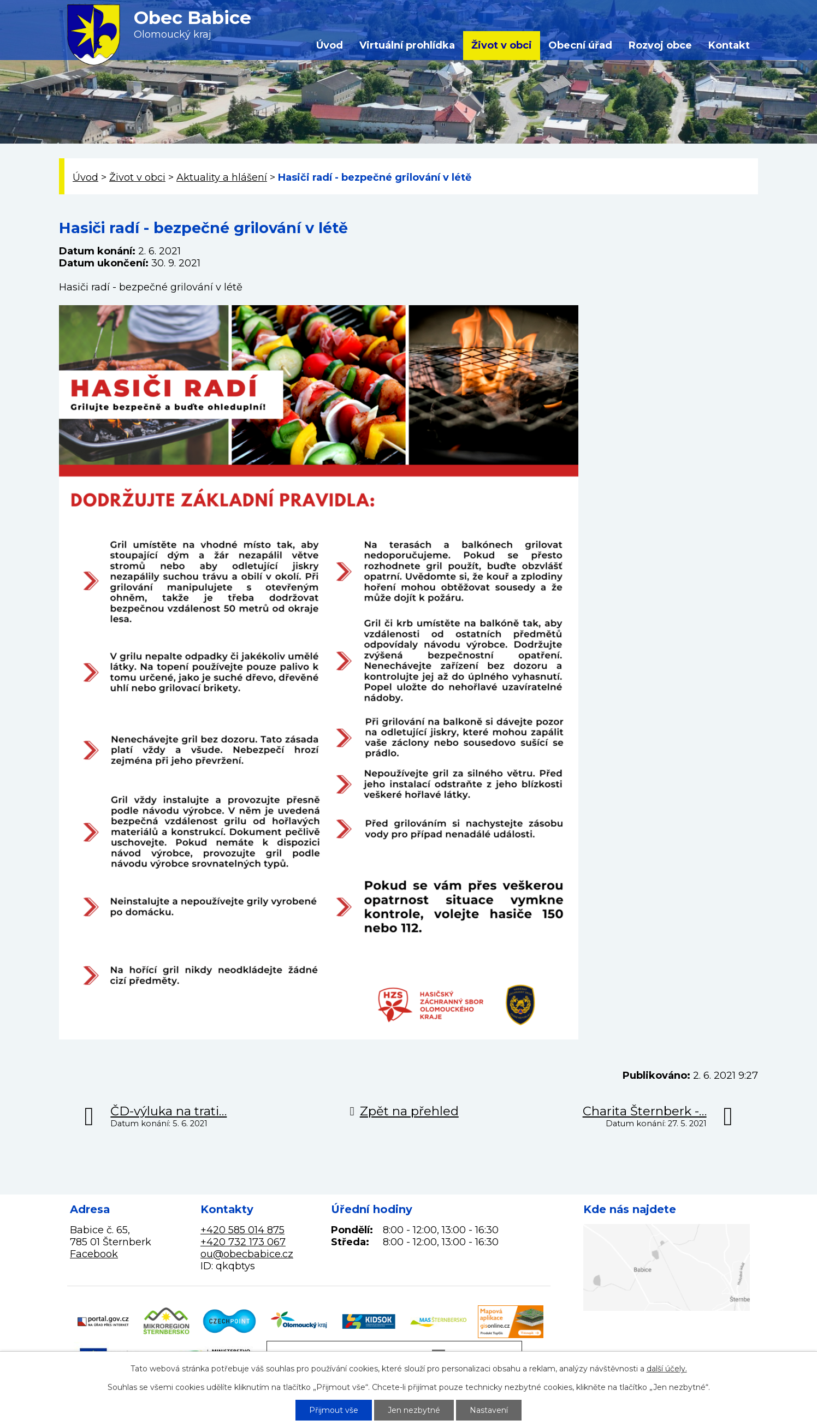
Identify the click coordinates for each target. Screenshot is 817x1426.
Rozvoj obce (660, 45)
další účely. (667, 1369)
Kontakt (729, 45)
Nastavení (489, 1410)
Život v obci (501, 45)
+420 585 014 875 (242, 1230)
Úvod (329, 45)
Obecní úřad (580, 45)
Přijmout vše (333, 1410)
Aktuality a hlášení (221, 177)
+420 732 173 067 (243, 1242)
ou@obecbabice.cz (246, 1254)
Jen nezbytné (414, 1410)
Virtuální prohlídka (407, 45)
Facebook (94, 1254)
